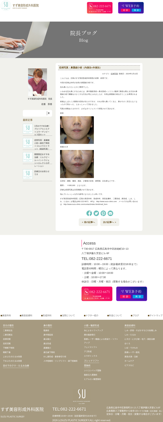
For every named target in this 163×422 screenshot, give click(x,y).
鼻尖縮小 (47, 339)
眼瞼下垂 (7, 352)
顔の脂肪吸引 (89, 334)
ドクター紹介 (92, 315)
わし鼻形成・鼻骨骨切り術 (54, 356)
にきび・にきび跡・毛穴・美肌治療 (140, 339)
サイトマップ (155, 315)
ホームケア (129, 360)
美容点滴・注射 (131, 356)
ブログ (135, 315)
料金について (115, 315)
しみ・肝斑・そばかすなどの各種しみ (141, 330)
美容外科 (6, 315)
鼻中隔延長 (48, 334)
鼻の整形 (47, 325)
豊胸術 (87, 365)
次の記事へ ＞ (110, 222)
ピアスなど (129, 365)
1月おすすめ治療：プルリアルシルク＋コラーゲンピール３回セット (42, 130)
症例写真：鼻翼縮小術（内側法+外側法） (80, 67)
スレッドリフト (91, 360)
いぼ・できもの (131, 347)
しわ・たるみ (130, 334)
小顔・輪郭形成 (91, 325)
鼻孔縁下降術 (49, 352)
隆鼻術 (46, 330)
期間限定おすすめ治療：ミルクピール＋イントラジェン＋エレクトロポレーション (41, 160)
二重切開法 (7, 334)
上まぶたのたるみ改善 (12, 356)
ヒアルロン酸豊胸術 (92, 379)
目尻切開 (7, 343)
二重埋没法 (7, 330)
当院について (68, 315)
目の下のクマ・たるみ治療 (16, 365)
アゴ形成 (88, 351)
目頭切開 (7, 339)
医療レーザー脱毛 (132, 352)
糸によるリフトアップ (93, 330)
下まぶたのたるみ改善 (12, 360)
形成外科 (47, 315)
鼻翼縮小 (47, 347)
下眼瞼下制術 (8, 347)
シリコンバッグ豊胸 (92, 370)
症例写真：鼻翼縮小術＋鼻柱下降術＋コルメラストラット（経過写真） (41, 144)
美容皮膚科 (26, 315)
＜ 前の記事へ (88, 222)
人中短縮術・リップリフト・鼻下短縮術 (60, 360)
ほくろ (127, 343)
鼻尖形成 (47, 343)
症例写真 (114, 74)
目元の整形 (8, 325)
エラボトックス (90, 355)
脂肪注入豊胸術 (90, 374)
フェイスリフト (90, 347)
